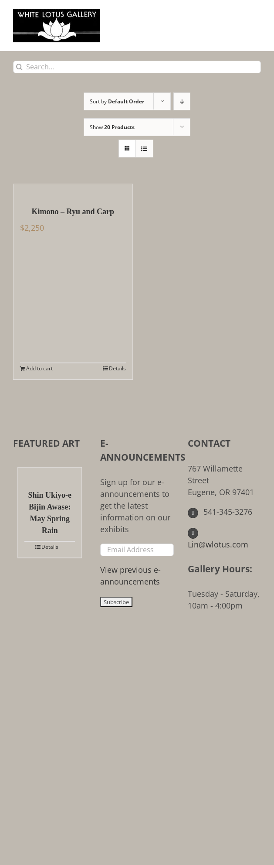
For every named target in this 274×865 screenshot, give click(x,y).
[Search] (19, 67)
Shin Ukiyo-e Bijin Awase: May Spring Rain (49, 513)
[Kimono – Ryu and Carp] (73, 190)
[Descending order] (181, 101)
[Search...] (137, 67)
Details (117, 368)
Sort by (117, 101)
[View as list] (144, 148)
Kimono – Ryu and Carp (73, 211)
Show (112, 127)
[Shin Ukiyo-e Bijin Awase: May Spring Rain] (49, 474)
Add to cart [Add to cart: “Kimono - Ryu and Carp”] (39, 368)
